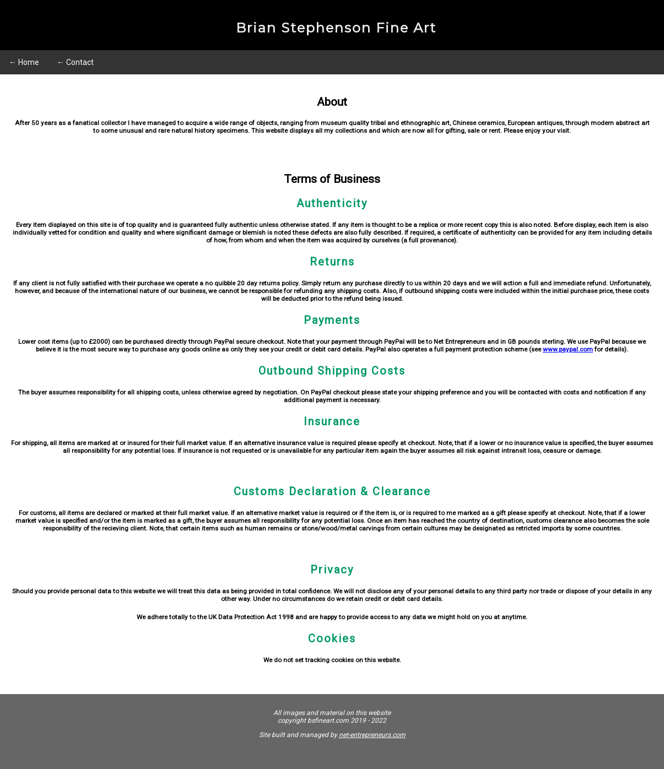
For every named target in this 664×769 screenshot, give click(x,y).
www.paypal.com (568, 349)
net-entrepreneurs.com (372, 735)
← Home (24, 62)
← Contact (75, 62)
